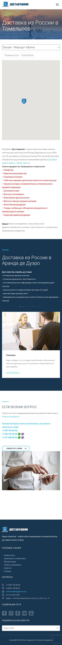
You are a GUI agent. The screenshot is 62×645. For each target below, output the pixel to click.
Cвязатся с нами (16, 448)
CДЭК (19, 163)
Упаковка (10, 355)
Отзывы (7, 571)
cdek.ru (26, 163)
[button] (24, 101)
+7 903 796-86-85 (13, 434)
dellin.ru (11, 163)
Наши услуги (9, 555)
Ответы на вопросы (10, 417)
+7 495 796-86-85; (10, 430)
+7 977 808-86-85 (13, 437)
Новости (7, 568)
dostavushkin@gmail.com (16, 592)
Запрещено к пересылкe (15, 558)
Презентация (10, 562)
